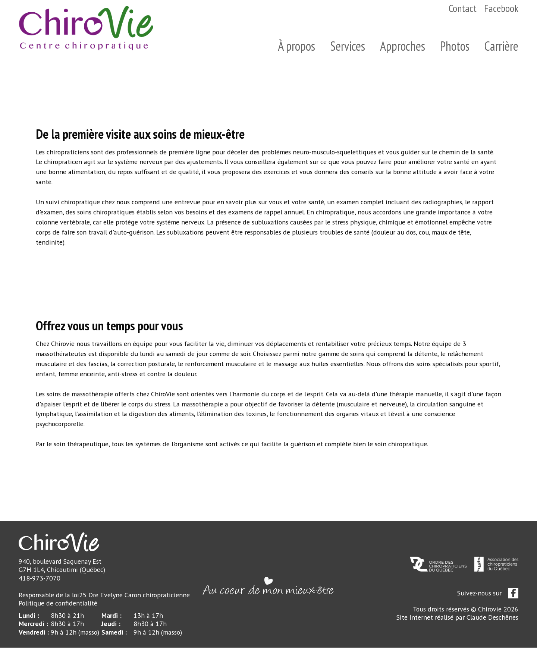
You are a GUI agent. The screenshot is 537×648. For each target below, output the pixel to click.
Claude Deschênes (492, 617)
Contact (463, 8)
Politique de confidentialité (58, 603)
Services (347, 46)
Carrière (501, 46)
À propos (296, 46)
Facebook (501, 8)
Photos (455, 46)
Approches (402, 46)
